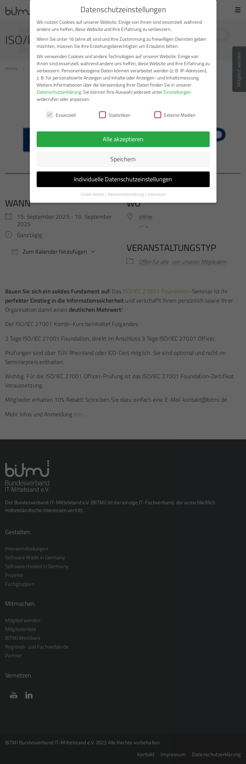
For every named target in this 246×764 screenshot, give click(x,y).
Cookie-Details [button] (93, 191)
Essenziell (61, 111)
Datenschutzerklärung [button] (126, 191)
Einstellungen (177, 88)
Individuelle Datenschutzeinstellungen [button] (123, 175)
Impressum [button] (157, 191)
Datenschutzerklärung (59, 88)
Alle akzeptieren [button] (123, 135)
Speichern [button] (123, 155)
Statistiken (115, 111)
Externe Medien (174, 111)
